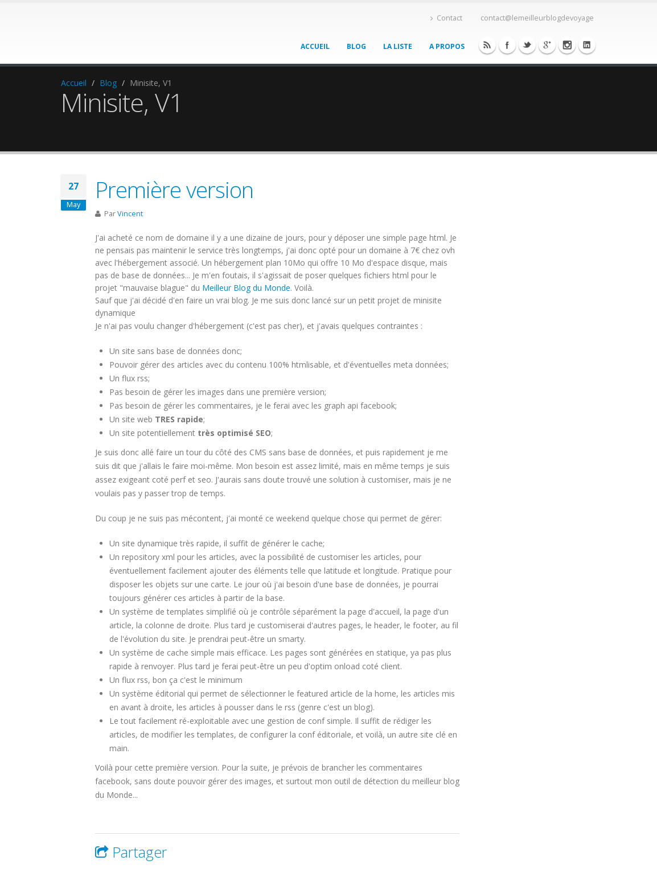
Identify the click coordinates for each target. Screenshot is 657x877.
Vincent (130, 214)
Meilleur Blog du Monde (246, 287)
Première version (174, 189)
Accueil (315, 46)
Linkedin (567, 44)
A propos (447, 46)
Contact (446, 18)
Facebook (487, 44)
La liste (397, 46)
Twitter (527, 44)
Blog (356, 46)
